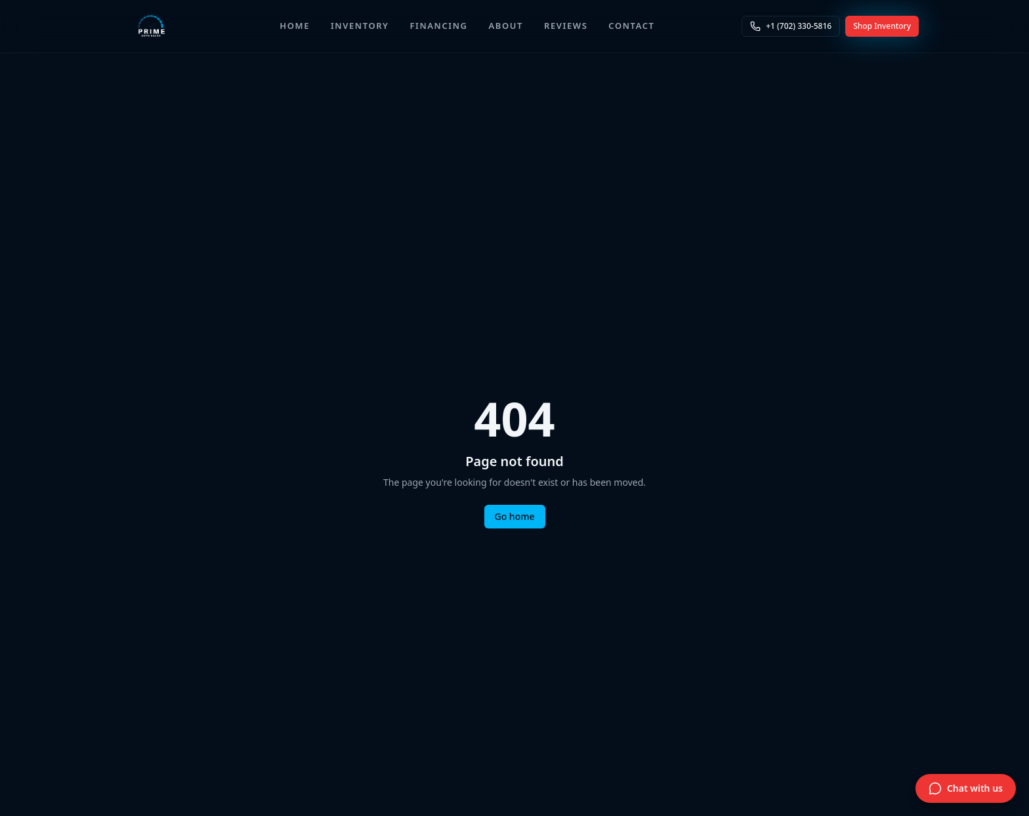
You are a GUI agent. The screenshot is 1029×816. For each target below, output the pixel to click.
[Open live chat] (965, 788)
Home (295, 26)
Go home (515, 516)
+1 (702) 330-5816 (790, 26)
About (506, 26)
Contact (631, 26)
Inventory (360, 26)
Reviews (565, 26)
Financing (439, 26)
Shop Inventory (882, 26)
